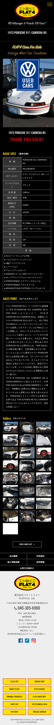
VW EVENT (14, 711)
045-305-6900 (29, 608)
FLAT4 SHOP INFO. (39, 696)
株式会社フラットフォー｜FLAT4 (27, 12)
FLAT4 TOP (14, 681)
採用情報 (40, 562)
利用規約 (40, 556)
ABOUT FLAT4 (14, 689)
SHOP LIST (14, 704)
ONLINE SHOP (40, 681)
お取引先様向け (27, 568)
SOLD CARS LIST (25, 544)
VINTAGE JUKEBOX (39, 711)
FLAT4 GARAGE (39, 689)
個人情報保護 (13, 562)
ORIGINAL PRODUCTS (14, 696)
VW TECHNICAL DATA (39, 704)
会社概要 (13, 556)
